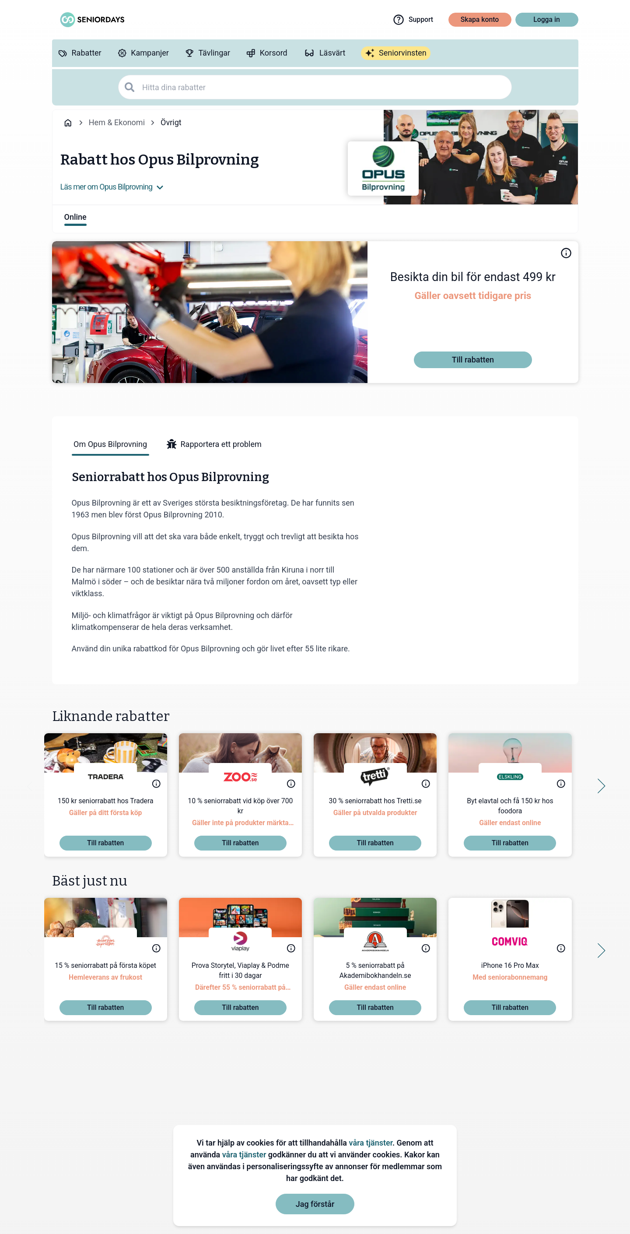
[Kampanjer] (143, 53)
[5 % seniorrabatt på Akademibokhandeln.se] (383, 980)
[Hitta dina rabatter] (324, 87)
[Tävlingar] (207, 53)
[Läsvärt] (324, 53)
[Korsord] (266, 53)
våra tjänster (370, 1142)
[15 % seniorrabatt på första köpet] (113, 980)
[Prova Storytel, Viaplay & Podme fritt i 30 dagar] (248, 980)
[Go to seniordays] (91, 19)
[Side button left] (32, 786)
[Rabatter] (80, 53)
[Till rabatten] (473, 360)
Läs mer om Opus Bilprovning (112, 186)
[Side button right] (598, 786)
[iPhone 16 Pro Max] (517, 980)
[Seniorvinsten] (395, 53)
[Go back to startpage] (68, 123)
